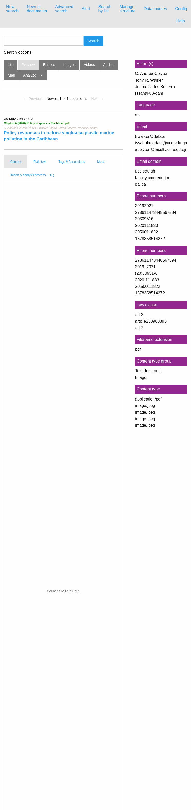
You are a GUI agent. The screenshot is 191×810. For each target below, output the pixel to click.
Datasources (155, 9)
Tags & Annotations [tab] (71, 162)
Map (11, 75)
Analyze (29, 75)
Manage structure (127, 9)
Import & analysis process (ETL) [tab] (32, 175)
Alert (85, 9)
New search (12, 9)
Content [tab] (15, 162)
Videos (89, 65)
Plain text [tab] (39, 162)
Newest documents (37, 9)
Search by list (104, 9)
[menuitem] (12, 9)
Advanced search (64, 9)
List (10, 65)
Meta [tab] (100, 162)
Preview (28, 65)
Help (180, 21)
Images (69, 65)
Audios (108, 65)
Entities (49, 65)
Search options (17, 52)
